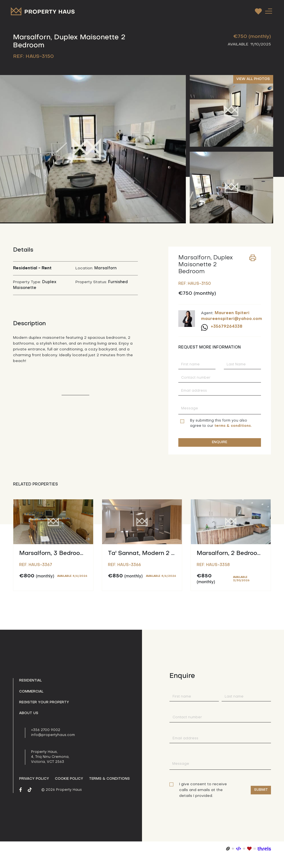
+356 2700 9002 (45, 730)
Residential (30, 680)
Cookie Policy (69, 779)
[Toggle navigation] (268, 11)
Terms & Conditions (109, 779)
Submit (261, 790)
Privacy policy (34, 779)
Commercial (31, 691)
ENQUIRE (219, 442)
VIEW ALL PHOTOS (253, 79)
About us (28, 713)
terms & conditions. (233, 426)
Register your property (44, 702)
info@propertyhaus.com (53, 735)
